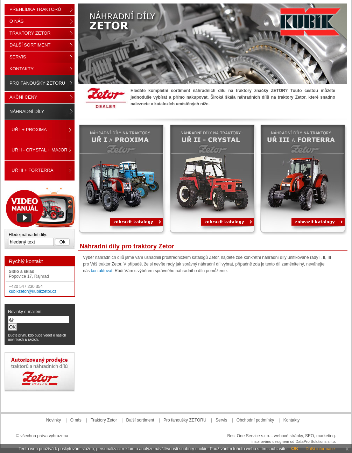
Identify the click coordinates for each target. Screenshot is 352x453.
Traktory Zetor (30, 33)
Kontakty (21, 68)
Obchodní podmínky (255, 420)
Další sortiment (30, 45)
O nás (16, 21)
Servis (17, 56)
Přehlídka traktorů (35, 9)
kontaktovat (101, 270)
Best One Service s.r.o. (248, 435)
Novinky (53, 420)
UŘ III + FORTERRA (32, 170)
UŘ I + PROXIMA (29, 129)
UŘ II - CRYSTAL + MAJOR (40, 150)
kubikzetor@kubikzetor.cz (32, 291)
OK (294, 448)
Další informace (320, 448)
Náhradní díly (26, 111)
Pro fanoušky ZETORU (37, 83)
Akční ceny (23, 97)
